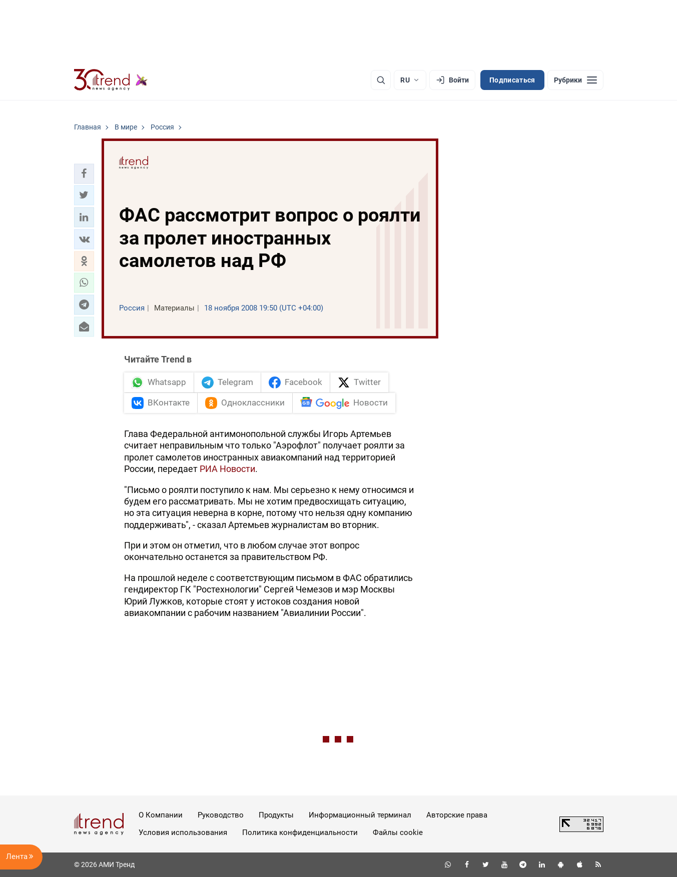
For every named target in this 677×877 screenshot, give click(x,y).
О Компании (161, 815)
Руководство (221, 815)
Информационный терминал (360, 815)
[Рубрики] (575, 80)
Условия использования (183, 832)
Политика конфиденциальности (300, 832)
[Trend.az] (111, 80)
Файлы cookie (398, 832)
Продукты (276, 815)
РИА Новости (227, 469)
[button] (84, 173)
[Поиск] (381, 80)
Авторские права (456, 815)
